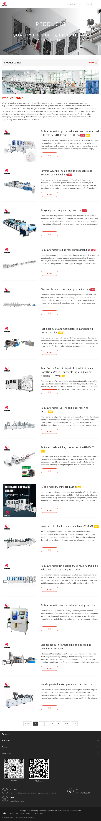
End (74, 723)
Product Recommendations (20, 813)
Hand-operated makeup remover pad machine (66, 686)
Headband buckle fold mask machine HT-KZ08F (67, 528)
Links (4, 813)
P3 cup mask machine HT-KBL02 (58, 489)
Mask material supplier (24, 818)
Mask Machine (7, 818)
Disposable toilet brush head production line (65, 291)
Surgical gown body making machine (61, 212)
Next (66, 723)
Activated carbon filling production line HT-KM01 (67, 449)
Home (27, 723)
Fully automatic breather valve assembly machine (68, 607)
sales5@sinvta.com (17, 801)
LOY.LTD (79, 811)
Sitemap (72, 811)
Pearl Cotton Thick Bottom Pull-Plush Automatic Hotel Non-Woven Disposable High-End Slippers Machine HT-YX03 (67, 374)
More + (49, 157)
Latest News (39, 813)
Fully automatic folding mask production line (65, 252)
